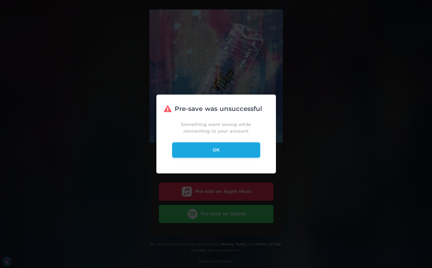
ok (216, 150)
